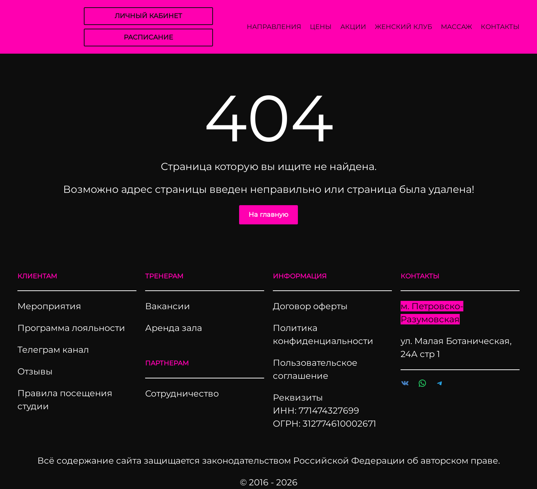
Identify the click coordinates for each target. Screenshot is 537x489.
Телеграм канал (53, 349)
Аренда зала (173, 328)
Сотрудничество (182, 393)
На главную (268, 215)
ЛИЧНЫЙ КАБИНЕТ (148, 16)
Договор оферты (310, 306)
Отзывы (35, 371)
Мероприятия (49, 306)
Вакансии (167, 306)
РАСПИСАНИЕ (148, 37)
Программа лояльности (71, 328)
